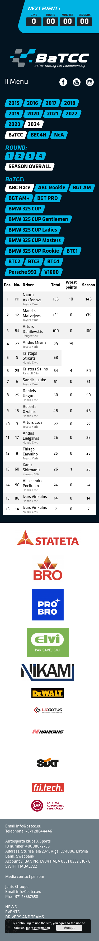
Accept (69, 928)
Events (12, 912)
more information (38, 927)
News (11, 907)
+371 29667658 (25, 897)
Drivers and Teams (24, 917)
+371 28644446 (38, 831)
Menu (16, 82)
